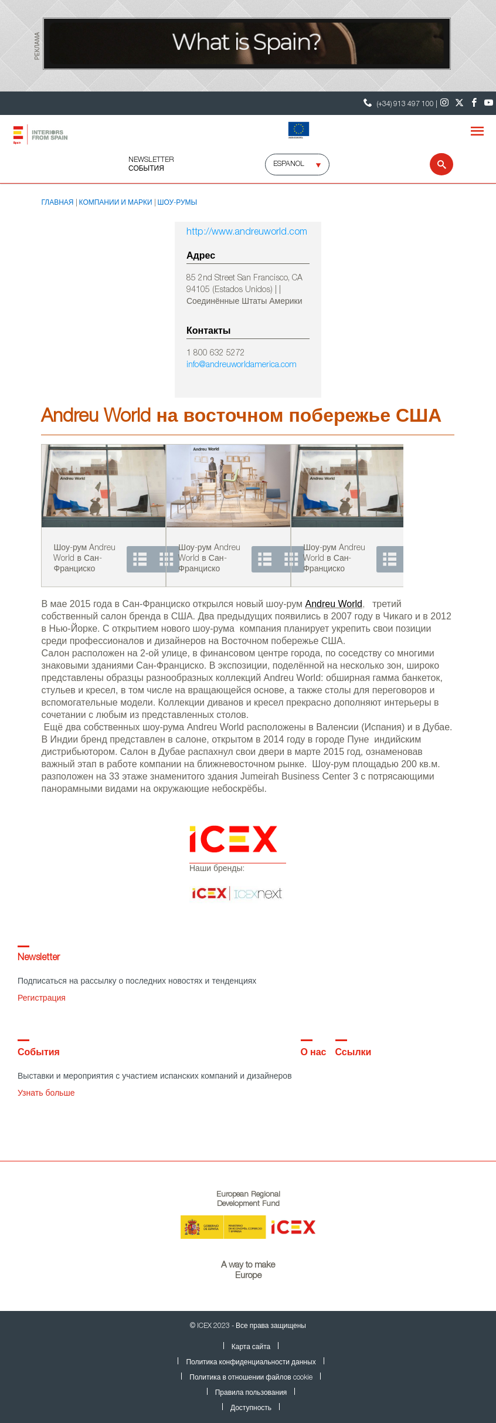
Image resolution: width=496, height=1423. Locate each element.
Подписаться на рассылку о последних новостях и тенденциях (137, 982)
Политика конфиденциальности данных (250, 1362)
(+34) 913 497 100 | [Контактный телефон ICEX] (399, 103)
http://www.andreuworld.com (246, 233)
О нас (314, 1053)
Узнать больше (46, 1094)
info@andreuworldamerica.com (241, 365)
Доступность (251, 1408)
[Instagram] (444, 103)
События (146, 168)
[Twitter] (459, 103)
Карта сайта (251, 1347)
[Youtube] (488, 103)
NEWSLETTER (151, 160)
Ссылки (353, 1053)
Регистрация (42, 999)
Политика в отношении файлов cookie (251, 1377)
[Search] (434, 164)
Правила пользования (251, 1393)
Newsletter (39, 958)
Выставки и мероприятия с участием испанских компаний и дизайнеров (155, 1077)
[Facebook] (474, 103)
